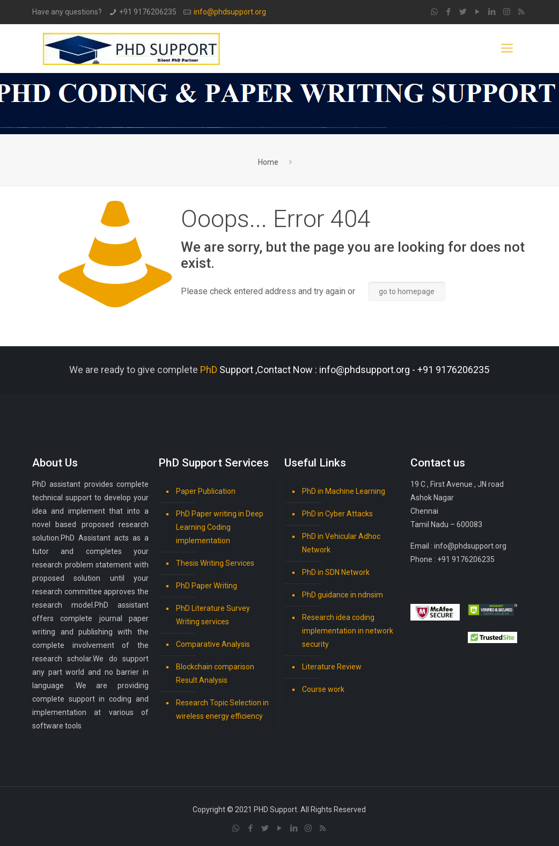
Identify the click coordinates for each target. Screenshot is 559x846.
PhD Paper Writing (206, 585)
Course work (323, 689)
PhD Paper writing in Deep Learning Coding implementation (219, 527)
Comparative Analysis (213, 644)
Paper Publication (206, 491)
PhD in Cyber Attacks (337, 513)
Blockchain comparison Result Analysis (215, 673)
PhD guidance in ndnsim (342, 594)
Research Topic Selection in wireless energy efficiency (222, 709)
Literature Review (332, 666)
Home (268, 162)
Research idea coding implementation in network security (347, 630)
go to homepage (407, 291)
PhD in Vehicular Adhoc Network (341, 543)
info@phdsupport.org (230, 12)
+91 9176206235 (147, 12)
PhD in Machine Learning (343, 491)
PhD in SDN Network (336, 572)
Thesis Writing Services (215, 563)
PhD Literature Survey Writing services (213, 615)
